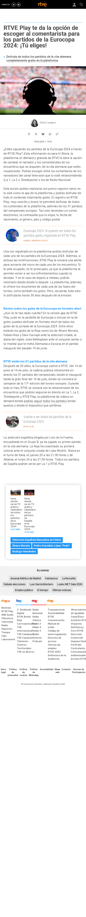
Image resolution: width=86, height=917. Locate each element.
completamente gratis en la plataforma (32, 60)
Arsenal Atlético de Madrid (26, 578)
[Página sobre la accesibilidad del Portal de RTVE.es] (46, 669)
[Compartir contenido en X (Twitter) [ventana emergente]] (35, 133)
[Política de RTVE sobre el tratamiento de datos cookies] (23, 672)
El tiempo (42, 590)
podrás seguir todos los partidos (45, 401)
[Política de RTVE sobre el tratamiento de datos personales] (13, 672)
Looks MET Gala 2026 (69, 584)
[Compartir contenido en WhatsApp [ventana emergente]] (50, 133)
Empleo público (24, 590)
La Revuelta (68, 578)
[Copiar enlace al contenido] (57, 133)
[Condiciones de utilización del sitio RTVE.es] (3, 671)
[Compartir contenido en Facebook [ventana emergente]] (28, 133)
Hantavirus (51, 578)
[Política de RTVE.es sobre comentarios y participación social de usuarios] (78, 671)
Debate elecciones (14, 584)
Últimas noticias (62, 590)
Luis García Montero (41, 584)
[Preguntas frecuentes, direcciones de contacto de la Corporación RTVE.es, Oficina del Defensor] (66, 669)
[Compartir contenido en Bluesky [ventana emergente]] (43, 133)
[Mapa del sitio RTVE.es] (57, 671)
